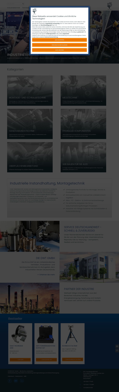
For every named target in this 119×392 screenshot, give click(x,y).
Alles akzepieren (59, 40)
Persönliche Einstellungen (59, 45)
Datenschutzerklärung (51, 37)
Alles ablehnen (59, 50)
